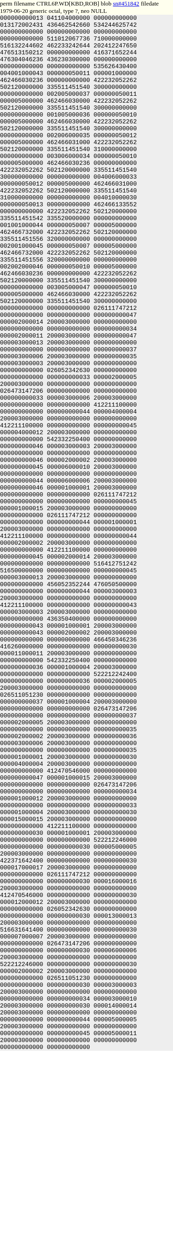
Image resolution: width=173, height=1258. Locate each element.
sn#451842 (126, 3)
